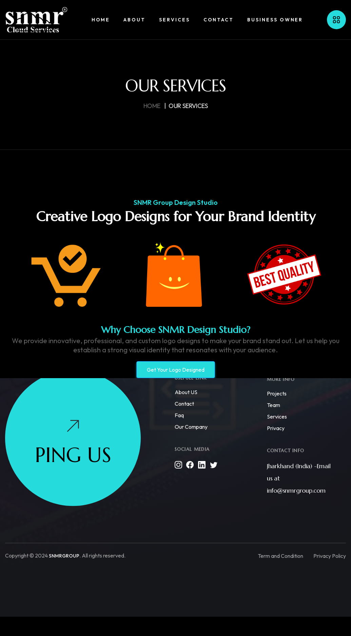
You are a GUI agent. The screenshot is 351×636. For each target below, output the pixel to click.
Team (273, 405)
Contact (184, 404)
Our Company (191, 427)
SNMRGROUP (64, 556)
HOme (151, 106)
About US (186, 392)
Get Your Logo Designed (175, 369)
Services (277, 416)
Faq (179, 415)
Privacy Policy (329, 555)
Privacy (276, 428)
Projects (277, 393)
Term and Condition (280, 555)
